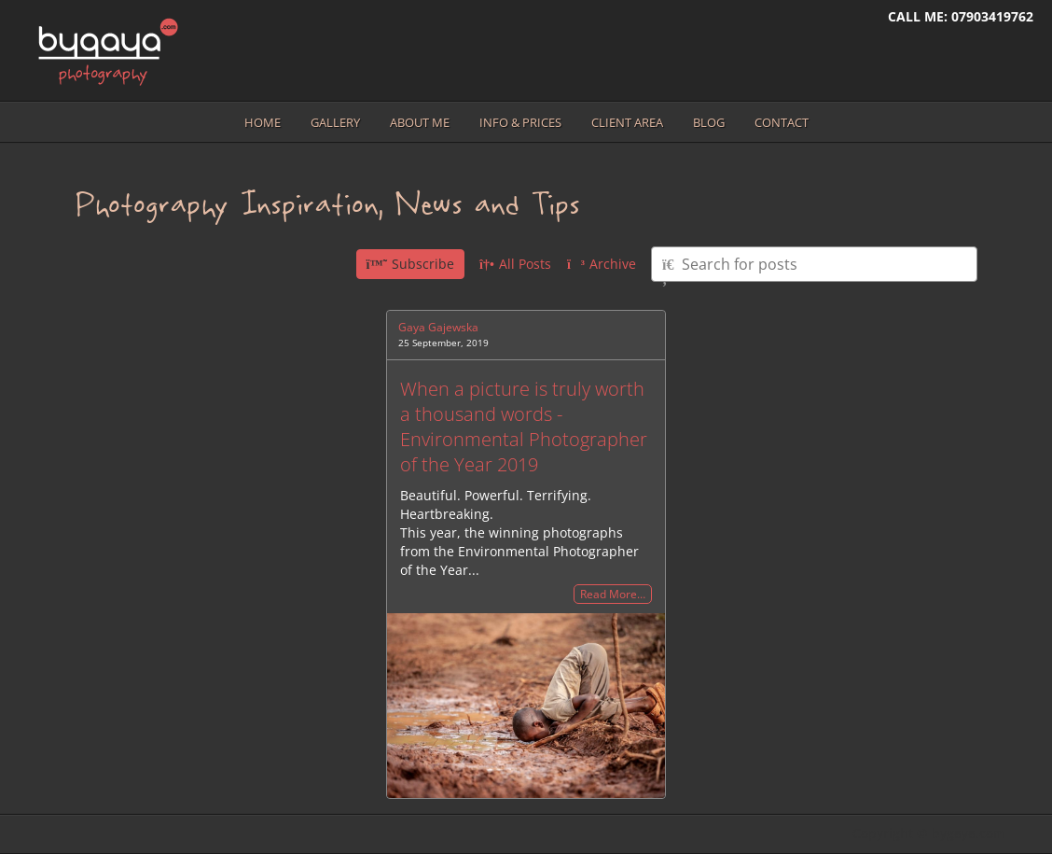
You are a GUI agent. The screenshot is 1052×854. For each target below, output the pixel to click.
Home (262, 122)
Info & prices (520, 122)
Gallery (335, 122)
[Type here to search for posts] (814, 264)
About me (420, 122)
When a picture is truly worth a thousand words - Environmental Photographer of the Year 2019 (523, 426)
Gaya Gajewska (438, 327)
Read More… (612, 594)
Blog (709, 122)
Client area (627, 122)
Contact (781, 122)
